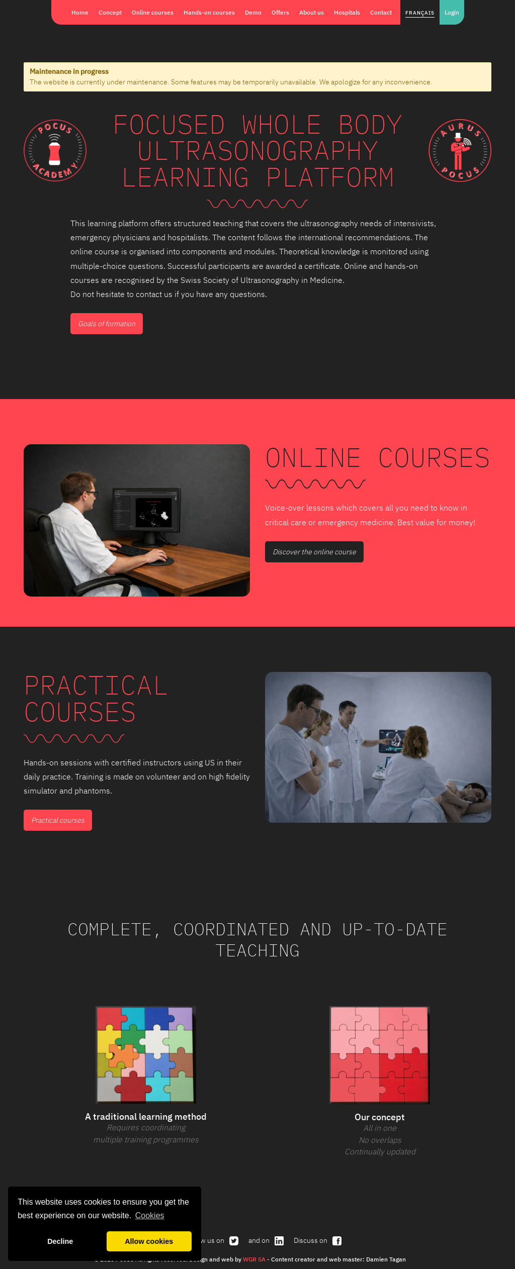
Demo (253, 12)
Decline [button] (60, 1241)
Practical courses (57, 820)
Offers (280, 12)
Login (452, 12)
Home (80, 12)
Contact (381, 12)
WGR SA (254, 1259)
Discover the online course (314, 551)
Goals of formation (106, 323)
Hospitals (347, 12)
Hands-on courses (209, 12)
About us (311, 12)
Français (420, 13)
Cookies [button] (149, 1215)
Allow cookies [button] (149, 1241)
